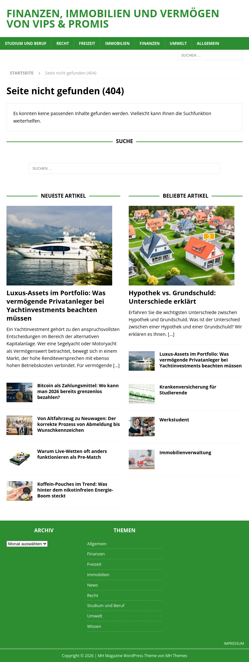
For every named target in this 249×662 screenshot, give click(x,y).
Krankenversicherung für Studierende (188, 390)
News (92, 585)
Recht (62, 43)
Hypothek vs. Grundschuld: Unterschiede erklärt (172, 297)
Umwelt (178, 43)
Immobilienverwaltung (185, 452)
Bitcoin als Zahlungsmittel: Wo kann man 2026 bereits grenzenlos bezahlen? (78, 391)
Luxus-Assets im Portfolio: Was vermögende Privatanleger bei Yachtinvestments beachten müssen (55, 305)
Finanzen (150, 43)
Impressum (234, 643)
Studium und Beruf (25, 43)
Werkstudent (174, 420)
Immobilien (117, 43)
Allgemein (208, 43)
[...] (116, 365)
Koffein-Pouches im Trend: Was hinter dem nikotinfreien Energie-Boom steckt (75, 490)
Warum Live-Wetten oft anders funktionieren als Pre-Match (72, 454)
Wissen (94, 626)
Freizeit (87, 43)
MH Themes (176, 655)
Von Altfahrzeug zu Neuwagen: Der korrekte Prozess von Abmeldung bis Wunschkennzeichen (78, 424)
